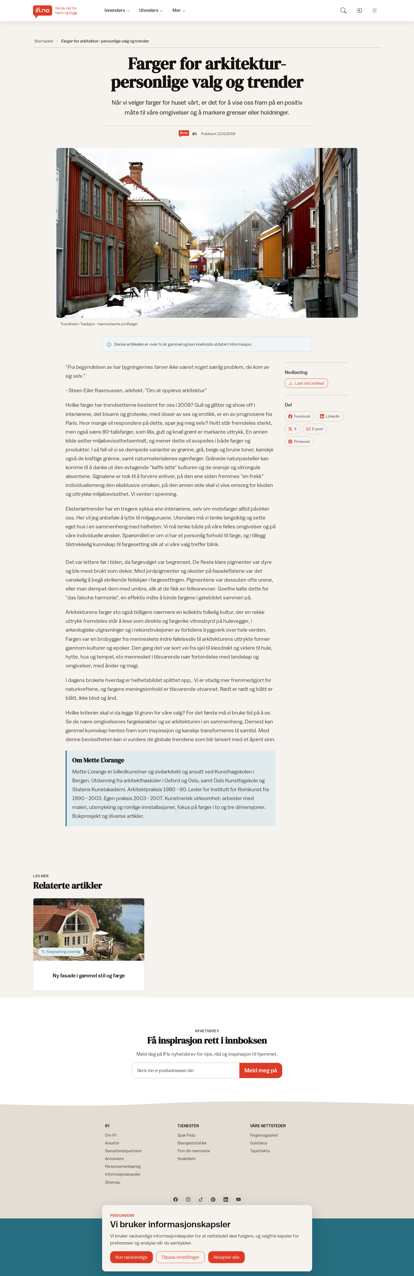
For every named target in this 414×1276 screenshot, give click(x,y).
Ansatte (112, 1143)
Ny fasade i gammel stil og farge (89, 975)
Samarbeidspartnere (123, 1150)
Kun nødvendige (131, 1257)
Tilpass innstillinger (180, 1257)
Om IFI (111, 1135)
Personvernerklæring (123, 1166)
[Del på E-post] (315, 429)
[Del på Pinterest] (299, 441)
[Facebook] (176, 1199)
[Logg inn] (358, 10)
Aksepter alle (226, 1257)
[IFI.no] (59, 10)
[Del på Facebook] (299, 416)
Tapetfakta (260, 1150)
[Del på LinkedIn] (329, 416)
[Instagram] (188, 1199)
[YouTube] (238, 1199)
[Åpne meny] (374, 10)
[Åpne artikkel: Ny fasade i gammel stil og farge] (88, 929)
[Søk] (343, 10)
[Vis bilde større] (207, 233)
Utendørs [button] (149, 10)
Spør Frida (186, 1135)
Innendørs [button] (115, 10)
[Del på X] (292, 429)
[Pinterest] (213, 1199)
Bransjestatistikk (192, 1143)
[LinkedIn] (226, 1199)
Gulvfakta (258, 1143)
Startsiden (43, 40)
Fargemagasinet (264, 1135)
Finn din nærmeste (194, 1150)
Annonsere (114, 1158)
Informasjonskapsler (123, 1174)
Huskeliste (187, 1158)
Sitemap (112, 1182)
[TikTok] (201, 1199)
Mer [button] (176, 10)
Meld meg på (260, 1070)
